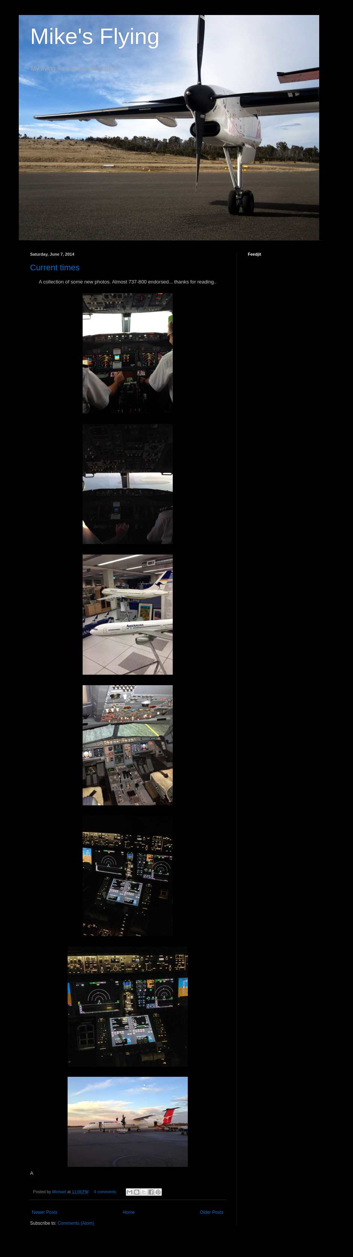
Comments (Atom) (75, 1223)
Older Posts (211, 1212)
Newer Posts (44, 1212)
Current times (55, 267)
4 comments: (106, 1191)
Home (129, 1212)
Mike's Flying (95, 36)
